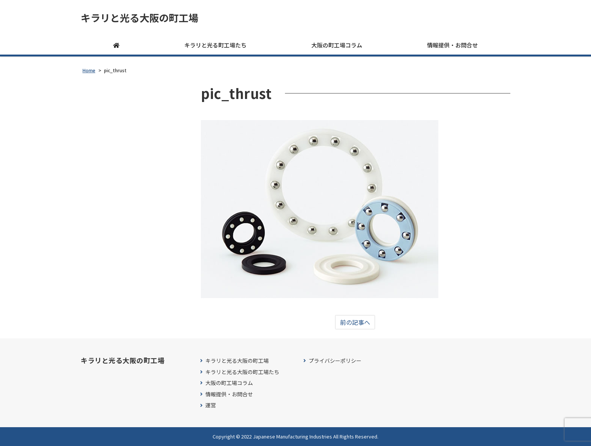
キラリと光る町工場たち (215, 45)
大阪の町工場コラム (336, 45)
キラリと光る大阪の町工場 (139, 17)
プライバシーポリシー (335, 360)
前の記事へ (355, 322)
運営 (210, 405)
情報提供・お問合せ (452, 45)
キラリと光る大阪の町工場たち (242, 372)
